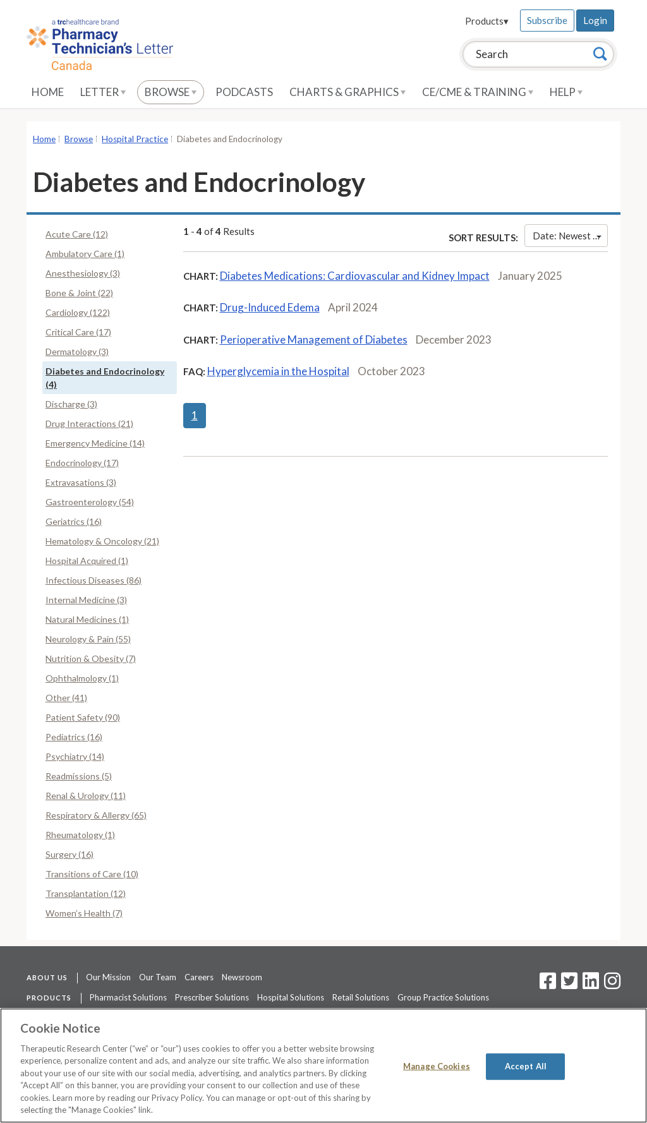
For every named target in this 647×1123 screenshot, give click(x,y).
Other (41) (66, 697)
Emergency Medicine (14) (95, 443)
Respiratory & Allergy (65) (96, 815)
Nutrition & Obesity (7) (90, 658)
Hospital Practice (135, 139)
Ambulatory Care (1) (84, 253)
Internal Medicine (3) (86, 599)
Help (566, 92)
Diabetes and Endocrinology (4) (104, 378)
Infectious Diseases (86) (93, 580)
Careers (199, 977)
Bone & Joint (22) (79, 292)
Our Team (157, 977)
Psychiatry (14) (74, 756)
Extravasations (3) (80, 482)
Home (48, 92)
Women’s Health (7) (84, 913)
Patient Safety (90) (82, 717)
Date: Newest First (570, 235)
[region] (323, 1065)
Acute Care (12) (76, 234)
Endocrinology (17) (82, 462)
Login (595, 20)
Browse (171, 92)
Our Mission (108, 977)
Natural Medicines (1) (87, 619)
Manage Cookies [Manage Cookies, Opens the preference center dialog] (436, 1066)
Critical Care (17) (78, 332)
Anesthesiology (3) (82, 273)
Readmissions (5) (78, 776)
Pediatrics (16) (73, 736)
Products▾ (487, 21)
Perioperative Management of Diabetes (314, 339)
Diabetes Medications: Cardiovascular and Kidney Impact (355, 275)
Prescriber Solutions (212, 997)
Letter (103, 92)
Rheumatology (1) (80, 834)
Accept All (526, 1066)
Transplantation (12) (85, 893)
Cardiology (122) (77, 312)
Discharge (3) (71, 404)
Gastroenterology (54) (89, 501)
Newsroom (242, 977)
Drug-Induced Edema (270, 307)
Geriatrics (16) (73, 521)
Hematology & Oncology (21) (102, 541)
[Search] (600, 53)
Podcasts (244, 92)
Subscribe (547, 20)
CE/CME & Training (477, 92)
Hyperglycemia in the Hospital (278, 371)
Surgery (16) (69, 854)
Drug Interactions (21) (89, 423)
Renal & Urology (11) (85, 795)
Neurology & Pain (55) (88, 639)
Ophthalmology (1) (82, 678)
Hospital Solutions (290, 997)
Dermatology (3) (77, 351)
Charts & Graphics (347, 92)
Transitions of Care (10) (91, 873)
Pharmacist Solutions (128, 997)
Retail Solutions (360, 997)
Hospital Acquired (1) (86, 560)
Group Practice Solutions (443, 997)
